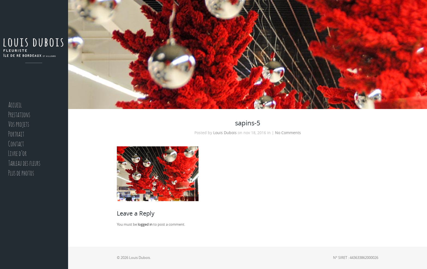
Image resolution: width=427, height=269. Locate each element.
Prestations (19, 115)
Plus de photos (21, 173)
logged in (145, 224)
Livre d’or (17, 153)
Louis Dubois (225, 132)
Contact (16, 144)
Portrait (16, 134)
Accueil (15, 105)
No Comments (288, 132)
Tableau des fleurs (24, 163)
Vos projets (18, 124)
